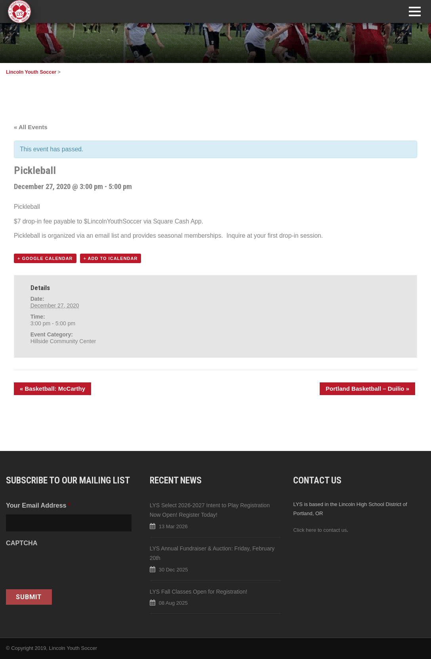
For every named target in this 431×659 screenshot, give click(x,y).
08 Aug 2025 (173, 603)
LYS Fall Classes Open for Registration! (198, 591)
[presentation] (66, 567)
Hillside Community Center (63, 341)
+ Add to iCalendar (111, 258)
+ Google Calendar (45, 258)
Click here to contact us (320, 530)
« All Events (30, 127)
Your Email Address (38, 505)
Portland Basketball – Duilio (367, 388)
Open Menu (414, 11)
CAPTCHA (21, 542)
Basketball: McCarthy (52, 388)
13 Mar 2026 (173, 526)
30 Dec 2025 (173, 570)
